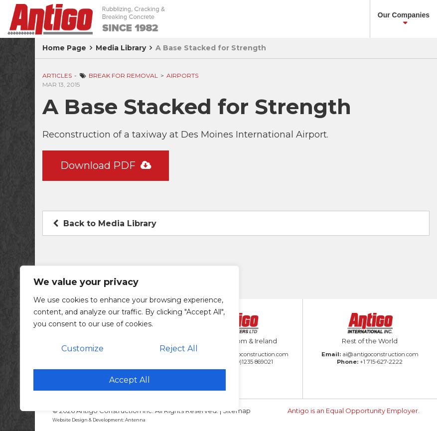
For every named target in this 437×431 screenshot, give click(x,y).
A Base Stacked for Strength (210, 47)
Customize (82, 348)
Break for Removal (123, 75)
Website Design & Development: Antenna (99, 420)
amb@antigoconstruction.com (246, 354)
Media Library (121, 47)
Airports (182, 75)
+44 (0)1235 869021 (247, 361)
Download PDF (105, 165)
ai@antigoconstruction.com (380, 354)
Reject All (178, 348)
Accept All (129, 380)
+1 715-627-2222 (381, 361)
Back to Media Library (104, 223)
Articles (57, 75)
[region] (129, 338)
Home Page (64, 47)
